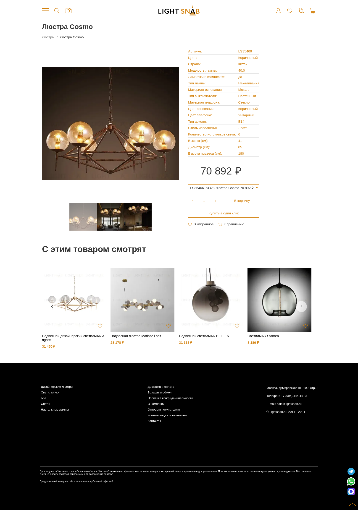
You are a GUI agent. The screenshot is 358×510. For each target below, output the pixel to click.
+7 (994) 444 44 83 (294, 396)
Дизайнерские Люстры (57, 386)
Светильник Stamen (263, 336)
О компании (155, 404)
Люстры (48, 37)
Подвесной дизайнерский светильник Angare (73, 338)
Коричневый (248, 58)
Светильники (50, 392)
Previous (52, 306)
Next (301, 306)
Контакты (154, 421)
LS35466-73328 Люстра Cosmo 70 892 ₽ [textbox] (222, 188)
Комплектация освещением (167, 415)
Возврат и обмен (159, 392)
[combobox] (223, 187)
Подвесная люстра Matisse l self (136, 336)
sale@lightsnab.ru (289, 404)
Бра (43, 398)
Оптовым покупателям (163, 409)
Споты (45, 404)
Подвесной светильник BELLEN (204, 336)
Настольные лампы (55, 409)
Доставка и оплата (160, 386)
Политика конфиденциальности (170, 398)
